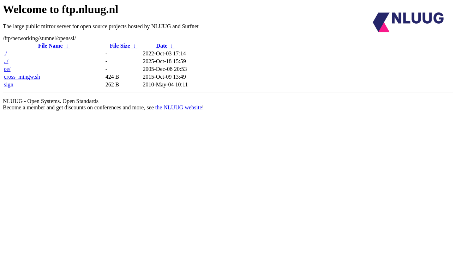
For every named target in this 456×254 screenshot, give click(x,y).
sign (8, 84)
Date (161, 46)
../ (6, 61)
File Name (50, 46)
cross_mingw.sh (22, 77)
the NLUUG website (178, 107)
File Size (120, 46)
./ (5, 53)
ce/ (7, 69)
